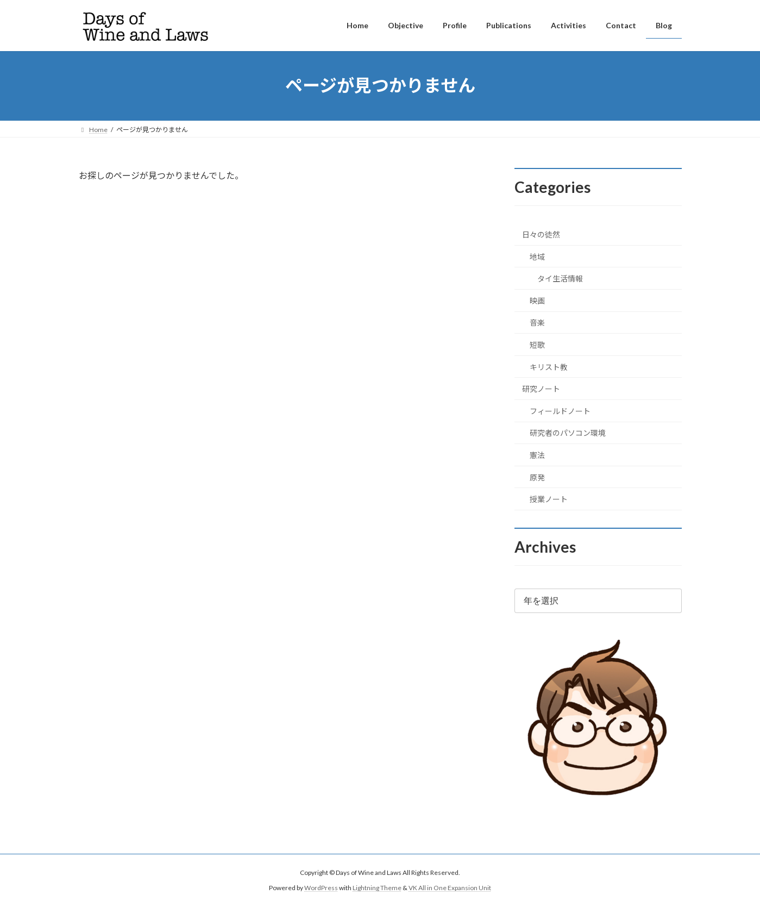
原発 (537, 476)
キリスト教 (549, 366)
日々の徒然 (541, 234)
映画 (537, 300)
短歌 (537, 344)
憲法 (537, 455)
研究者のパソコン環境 (568, 432)
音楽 (537, 322)
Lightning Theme (377, 888)
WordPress (321, 888)
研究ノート (541, 388)
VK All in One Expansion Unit (450, 888)
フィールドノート (560, 410)
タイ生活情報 (560, 278)
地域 (537, 256)
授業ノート (549, 499)
